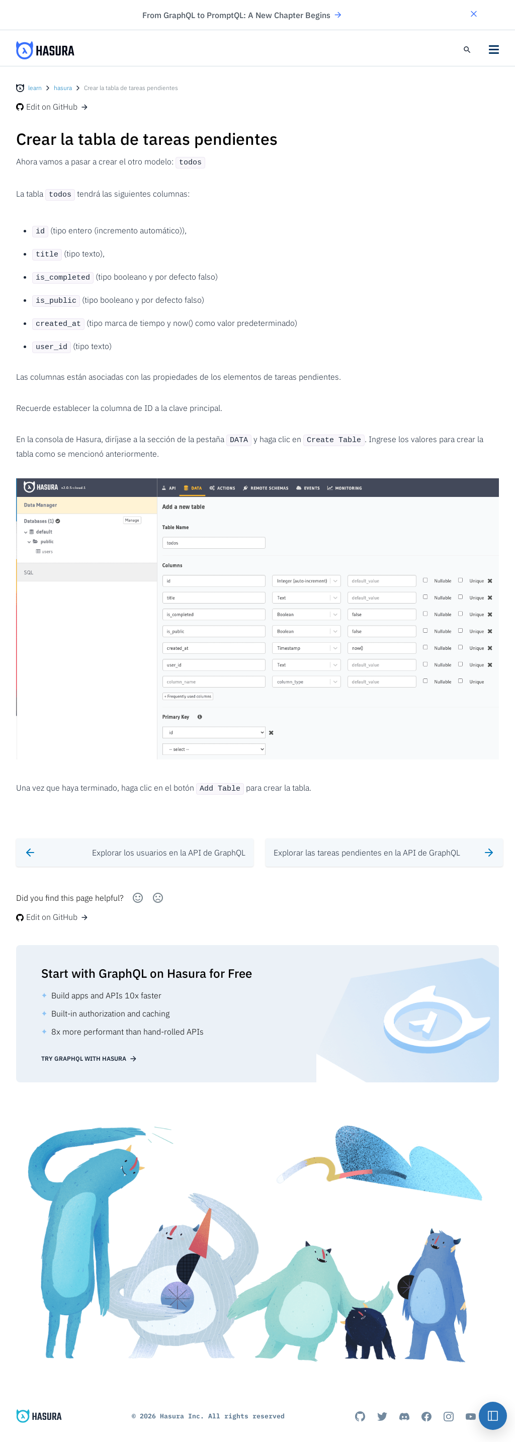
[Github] (360, 1408)
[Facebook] (426, 1408)
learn (35, 88)
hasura (63, 88)
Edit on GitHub (52, 107)
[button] (474, 15)
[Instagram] (449, 1408)
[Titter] (382, 1408)
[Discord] (404, 1408)
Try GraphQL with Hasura (89, 1050)
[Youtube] (471, 1408)
